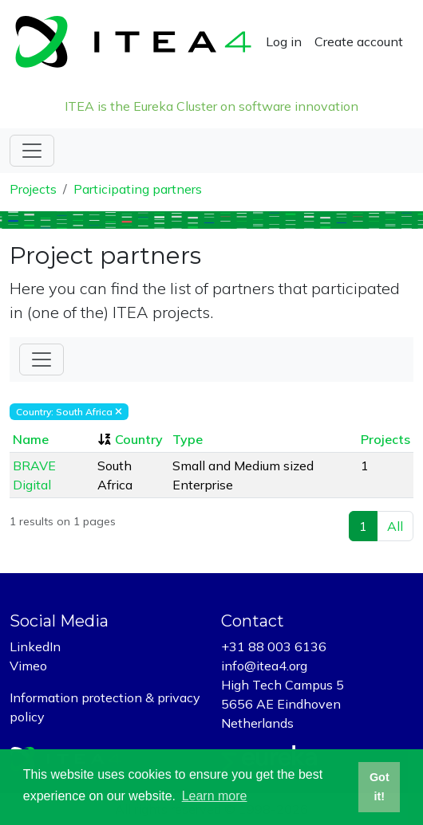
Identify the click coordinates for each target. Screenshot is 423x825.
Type (187, 439)
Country (139, 439)
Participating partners (137, 189)
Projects (33, 189)
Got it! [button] (379, 787)
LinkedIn (35, 646)
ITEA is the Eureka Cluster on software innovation (211, 106)
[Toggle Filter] (41, 359)
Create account (358, 41)
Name (31, 439)
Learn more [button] (214, 796)
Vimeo (28, 666)
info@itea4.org (264, 666)
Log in (284, 41)
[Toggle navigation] (32, 151)
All (395, 526)
